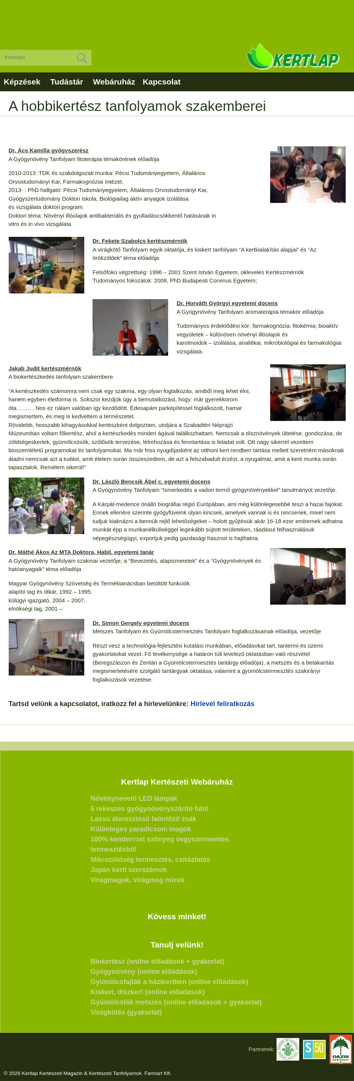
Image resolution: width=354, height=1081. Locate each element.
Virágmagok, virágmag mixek (138, 880)
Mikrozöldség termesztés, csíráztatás (150, 859)
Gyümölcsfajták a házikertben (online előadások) (169, 982)
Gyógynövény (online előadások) (144, 971)
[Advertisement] (177, 19)
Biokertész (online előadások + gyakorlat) (158, 961)
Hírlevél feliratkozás (222, 704)
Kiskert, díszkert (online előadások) (148, 992)
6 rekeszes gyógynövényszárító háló (150, 808)
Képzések (22, 81)
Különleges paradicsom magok (141, 829)
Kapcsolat (162, 81)
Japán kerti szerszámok (129, 870)
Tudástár (66, 81)
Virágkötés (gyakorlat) (126, 1012)
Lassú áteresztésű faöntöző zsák (143, 819)
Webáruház (114, 81)
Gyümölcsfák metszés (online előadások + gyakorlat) (176, 1002)
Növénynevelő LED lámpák (134, 798)
